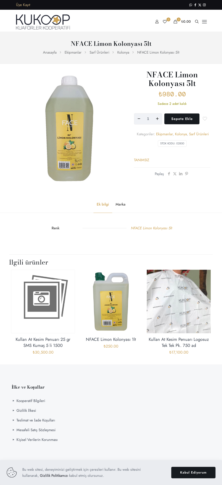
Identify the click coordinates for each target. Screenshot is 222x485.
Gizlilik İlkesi (26, 410)
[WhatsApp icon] (190, 5)
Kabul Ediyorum (193, 472)
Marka (121, 204)
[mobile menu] (204, 21)
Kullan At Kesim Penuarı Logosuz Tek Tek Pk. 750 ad (179, 342)
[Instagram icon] (204, 5)
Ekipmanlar (73, 52)
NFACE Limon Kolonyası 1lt (111, 339)
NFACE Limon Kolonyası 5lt (151, 228)
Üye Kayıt (23, 4)
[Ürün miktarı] (148, 118)
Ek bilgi (103, 204)
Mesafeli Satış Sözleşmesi (36, 429)
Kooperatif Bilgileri (30, 400)
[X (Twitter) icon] (199, 5)
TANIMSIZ (141, 160)
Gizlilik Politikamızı (54, 475)
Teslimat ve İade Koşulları (35, 420)
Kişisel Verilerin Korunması (37, 439)
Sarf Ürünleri (99, 52)
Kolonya (123, 52)
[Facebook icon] (195, 5)
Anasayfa (50, 52)
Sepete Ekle (182, 118)
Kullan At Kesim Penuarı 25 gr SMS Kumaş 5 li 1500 (43, 342)
